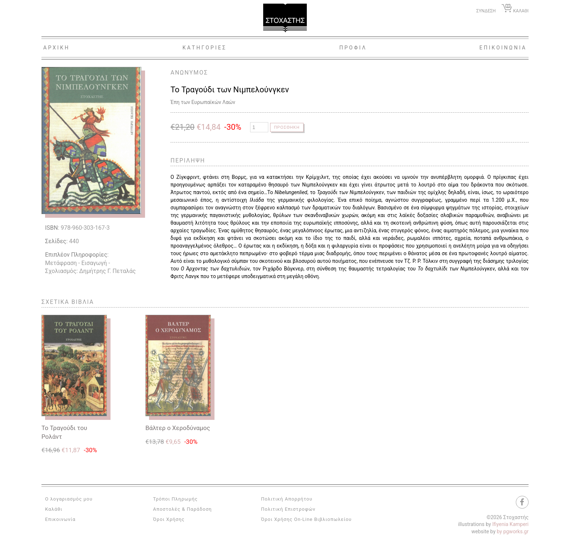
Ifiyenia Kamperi (510, 524)
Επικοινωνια (503, 48)
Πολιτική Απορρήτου (286, 499)
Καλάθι (54, 509)
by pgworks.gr (513, 531)
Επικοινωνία (60, 519)
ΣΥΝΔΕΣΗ (485, 10)
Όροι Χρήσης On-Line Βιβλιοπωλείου (306, 519)
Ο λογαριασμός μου (69, 499)
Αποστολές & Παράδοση (182, 509)
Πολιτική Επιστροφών (288, 509)
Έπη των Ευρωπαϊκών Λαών (202, 102)
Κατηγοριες (204, 48)
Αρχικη (56, 48)
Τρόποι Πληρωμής (175, 499)
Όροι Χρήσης (169, 519)
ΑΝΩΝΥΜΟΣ (189, 72)
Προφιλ (353, 48)
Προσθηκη (287, 127)
